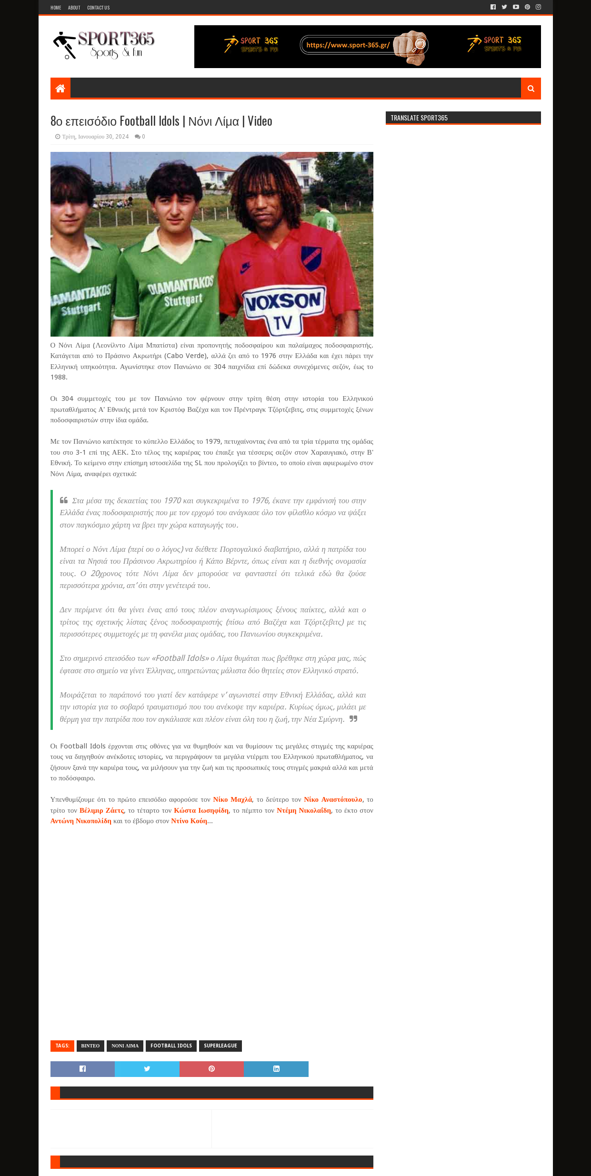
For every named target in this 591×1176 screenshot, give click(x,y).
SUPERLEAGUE (220, 1045)
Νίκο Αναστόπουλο (333, 799)
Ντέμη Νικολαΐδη (304, 810)
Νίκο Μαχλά (232, 799)
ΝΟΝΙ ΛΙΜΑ (125, 1045)
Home (55, 7)
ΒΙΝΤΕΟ (90, 1045)
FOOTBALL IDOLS (171, 1045)
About (74, 7)
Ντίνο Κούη (189, 821)
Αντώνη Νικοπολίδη (80, 821)
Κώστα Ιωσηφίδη (201, 810)
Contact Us (98, 7)
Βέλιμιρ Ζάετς (102, 810)
